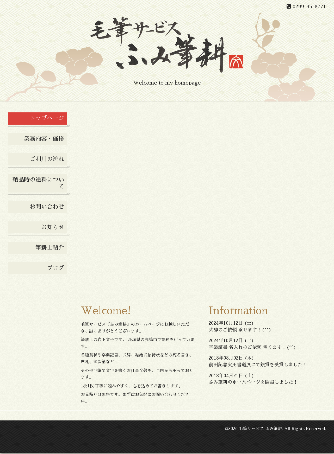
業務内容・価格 (44, 139)
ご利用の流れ (47, 159)
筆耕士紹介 (49, 248)
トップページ (47, 118)
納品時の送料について (38, 183)
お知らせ (52, 227)
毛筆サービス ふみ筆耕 (260, 430)
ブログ (55, 268)
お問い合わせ (47, 207)
